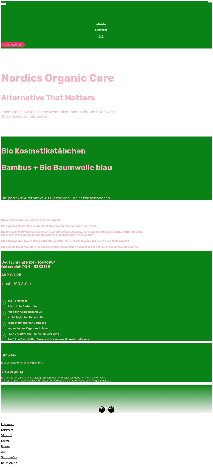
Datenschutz (9, 462)
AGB (3, 451)
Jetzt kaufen (9, 457)
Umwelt (101, 23)
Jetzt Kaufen (13, 44)
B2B (101, 36)
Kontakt (6, 440)
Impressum (7, 424)
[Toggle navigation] (3, 4)
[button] (102, 409)
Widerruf (6, 435)
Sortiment (101, 29)
